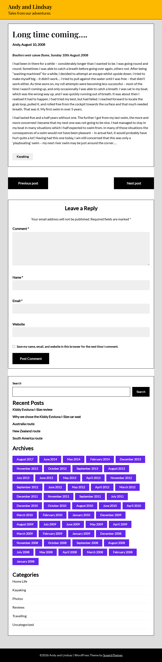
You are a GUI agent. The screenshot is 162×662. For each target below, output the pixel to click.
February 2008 (122, 552)
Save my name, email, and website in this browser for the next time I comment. (67, 346)
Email (17, 301)
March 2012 (127, 487)
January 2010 (81, 515)
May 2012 (78, 487)
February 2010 (52, 515)
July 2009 (49, 524)
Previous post (28, 183)
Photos (17, 599)
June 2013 (46, 478)
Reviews (18, 607)
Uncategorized (23, 625)
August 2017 (25, 459)
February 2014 (100, 459)
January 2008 (25, 561)
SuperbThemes (113, 655)
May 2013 (69, 478)
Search (16, 383)
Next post (134, 183)
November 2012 (121, 478)
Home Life (19, 581)
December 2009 (110, 515)
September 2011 (90, 496)
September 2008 (87, 543)
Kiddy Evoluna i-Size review (32, 409)
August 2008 (116, 543)
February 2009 (52, 533)
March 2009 (25, 533)
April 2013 (93, 478)
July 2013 (23, 478)
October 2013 (57, 468)
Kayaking (23, 156)
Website (18, 324)
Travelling (19, 616)
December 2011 (27, 496)
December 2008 (110, 533)
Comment (20, 229)
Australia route (23, 424)
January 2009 (81, 533)
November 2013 (27, 468)
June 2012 (55, 487)
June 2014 (50, 459)
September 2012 (27, 487)
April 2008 (70, 552)
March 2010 (25, 515)
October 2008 (57, 543)
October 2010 (57, 505)
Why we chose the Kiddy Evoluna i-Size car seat (46, 417)
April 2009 (120, 524)
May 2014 (73, 459)
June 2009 (73, 524)
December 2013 (130, 459)
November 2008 (27, 543)
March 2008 (95, 552)
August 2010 (84, 505)
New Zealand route (26, 431)
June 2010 (110, 505)
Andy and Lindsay (30, 6)
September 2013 (87, 468)
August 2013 (116, 468)
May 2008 (46, 552)
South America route (27, 438)
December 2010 (27, 505)
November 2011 (58, 496)
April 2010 (134, 505)
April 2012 (102, 487)
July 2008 (23, 552)
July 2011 (117, 496)
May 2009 (96, 524)
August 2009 (25, 524)
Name (17, 277)
